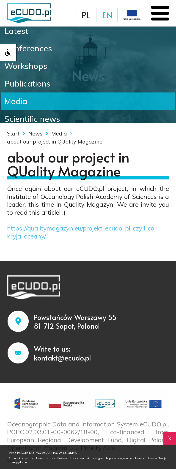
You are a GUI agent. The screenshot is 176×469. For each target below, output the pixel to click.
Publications (27, 84)
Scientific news (32, 119)
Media (15, 101)
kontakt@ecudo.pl (62, 358)
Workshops (25, 66)
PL (86, 15)
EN (107, 15)
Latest (16, 31)
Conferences (28, 48)
